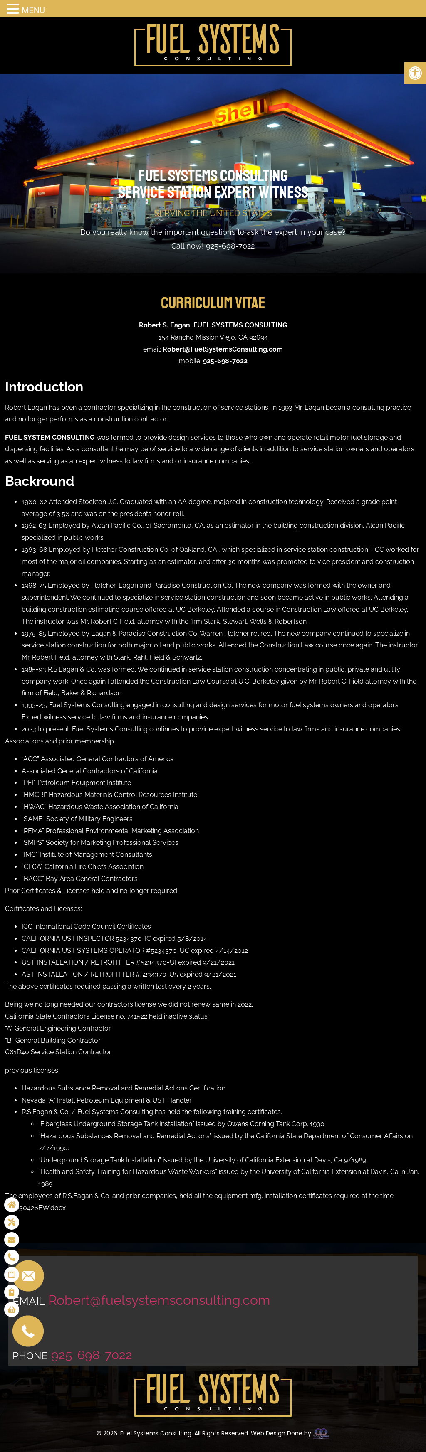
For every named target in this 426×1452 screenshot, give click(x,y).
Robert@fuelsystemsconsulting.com (159, 1300)
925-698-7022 (230, 245)
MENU (33, 10)
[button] (415, 73)
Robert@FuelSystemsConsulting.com (223, 349)
